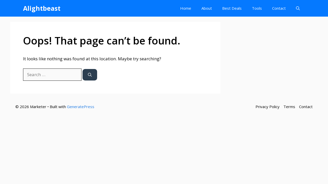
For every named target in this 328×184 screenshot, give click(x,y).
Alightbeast (41, 8)
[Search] (90, 74)
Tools (257, 8)
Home (185, 8)
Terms (289, 106)
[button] (298, 8)
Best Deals (232, 8)
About (206, 8)
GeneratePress (80, 106)
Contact (279, 8)
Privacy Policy (267, 106)
